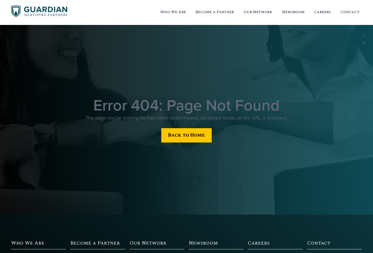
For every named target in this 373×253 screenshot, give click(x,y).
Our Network (258, 12)
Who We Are (173, 12)
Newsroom (293, 12)
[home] (39, 12)
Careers (322, 12)
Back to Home (186, 135)
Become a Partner (214, 12)
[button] (173, 12)
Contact (350, 12)
